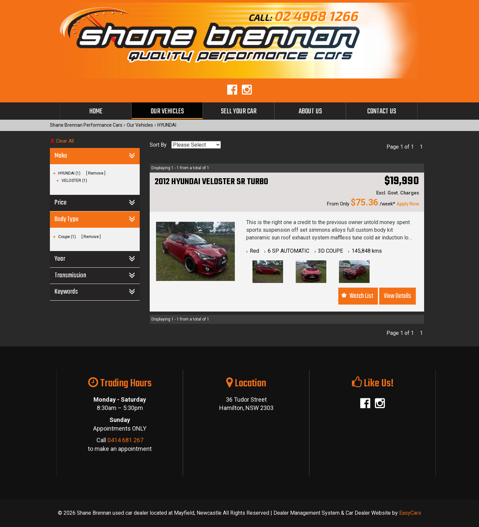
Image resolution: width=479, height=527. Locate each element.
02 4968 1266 (316, 16)
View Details (397, 296)
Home (95, 111)
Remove (95, 173)
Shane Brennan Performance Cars (86, 125)
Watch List (361, 296)
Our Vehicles (167, 111)
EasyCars (410, 513)
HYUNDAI (166, 125)
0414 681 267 (125, 440)
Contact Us (381, 111)
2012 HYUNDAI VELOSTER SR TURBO (211, 182)
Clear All (65, 141)
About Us (310, 111)
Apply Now (408, 203)
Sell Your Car (238, 111)
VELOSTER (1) (74, 180)
